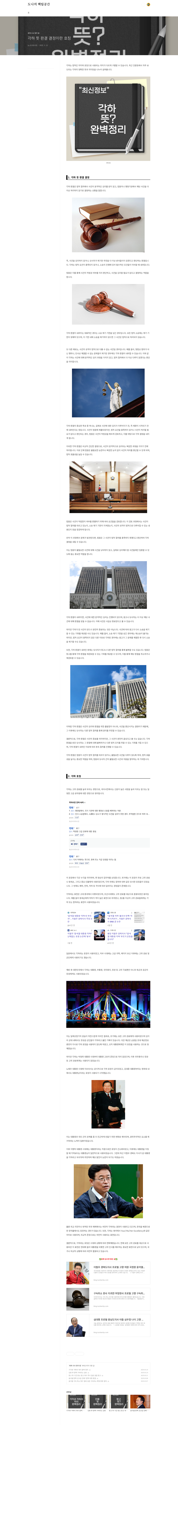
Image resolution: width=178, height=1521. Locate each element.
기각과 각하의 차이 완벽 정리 (78, 1433)
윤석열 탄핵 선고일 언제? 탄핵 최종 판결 (82, 1442)
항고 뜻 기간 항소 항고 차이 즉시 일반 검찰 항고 (85, 1439)
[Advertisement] (108, 359)
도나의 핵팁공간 (39, 4)
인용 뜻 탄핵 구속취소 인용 (78, 1436)
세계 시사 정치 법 (75, 1429)
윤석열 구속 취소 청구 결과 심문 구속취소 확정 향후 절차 (88, 1445)
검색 (143, 4)
